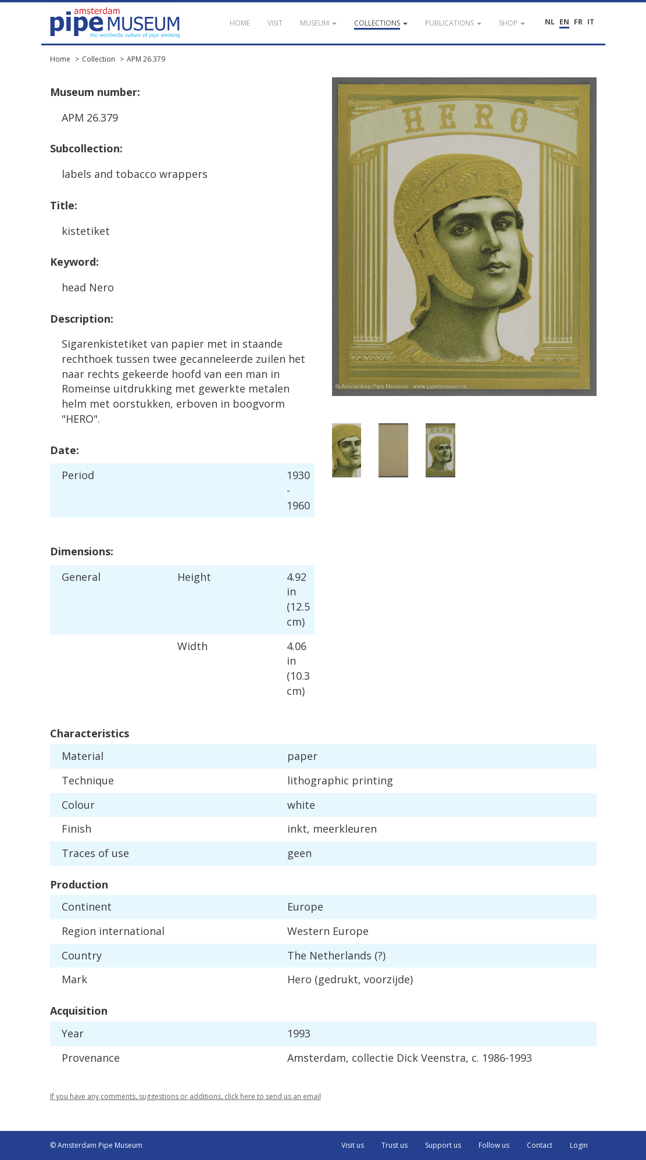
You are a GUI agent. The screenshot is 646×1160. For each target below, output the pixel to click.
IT (590, 22)
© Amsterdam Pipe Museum (96, 1145)
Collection (98, 59)
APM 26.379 (146, 59)
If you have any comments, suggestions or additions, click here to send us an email (185, 1096)
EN (564, 22)
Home (60, 59)
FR (578, 22)
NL (550, 22)
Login (579, 1145)
